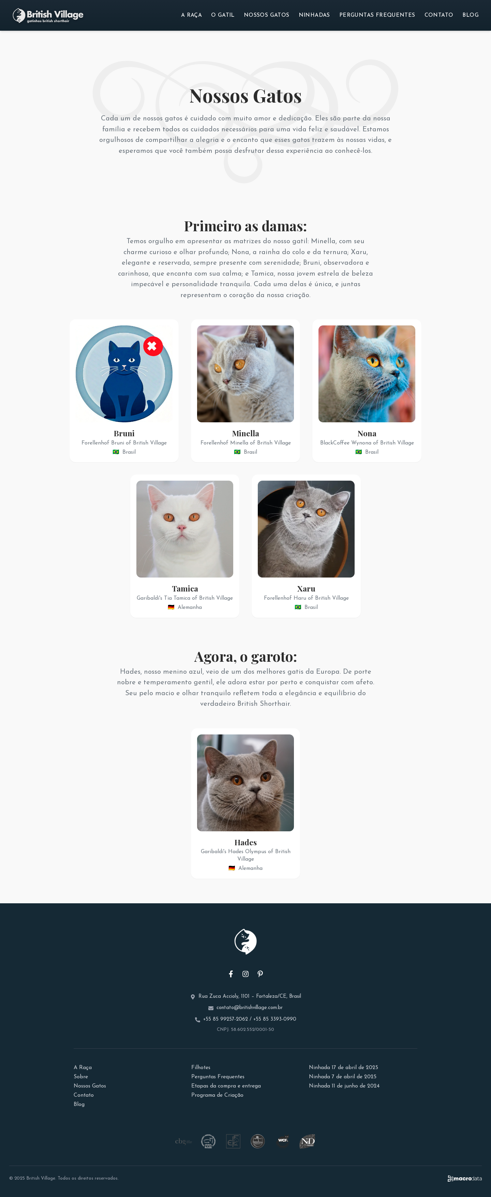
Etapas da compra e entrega (226, 1086)
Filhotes (200, 1067)
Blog (470, 15)
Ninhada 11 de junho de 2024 (344, 1086)
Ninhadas (314, 15)
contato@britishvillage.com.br (250, 1007)
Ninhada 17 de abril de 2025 (343, 1067)
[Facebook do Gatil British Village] (230, 973)
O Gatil (223, 15)
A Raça (191, 15)
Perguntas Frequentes (377, 15)
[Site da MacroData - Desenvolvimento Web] (465, 1178)
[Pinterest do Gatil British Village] (260, 973)
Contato (439, 15)
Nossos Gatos (266, 15)
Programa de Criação (217, 1095)
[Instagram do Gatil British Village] (245, 973)
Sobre (81, 1077)
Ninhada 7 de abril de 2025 (342, 1077)
